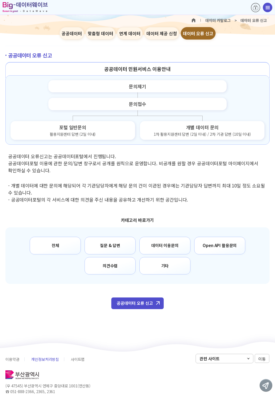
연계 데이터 (129, 33)
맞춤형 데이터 (100, 33)
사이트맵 (78, 359)
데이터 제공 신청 (161, 33)
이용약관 (12, 359)
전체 (55, 245)
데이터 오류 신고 (198, 33)
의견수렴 (110, 265)
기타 (165, 265)
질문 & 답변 (110, 245)
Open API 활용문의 (220, 245)
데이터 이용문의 (165, 245)
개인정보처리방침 (45, 359)
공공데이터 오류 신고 (135, 303)
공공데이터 (72, 33)
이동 (262, 359)
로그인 (255, 7)
